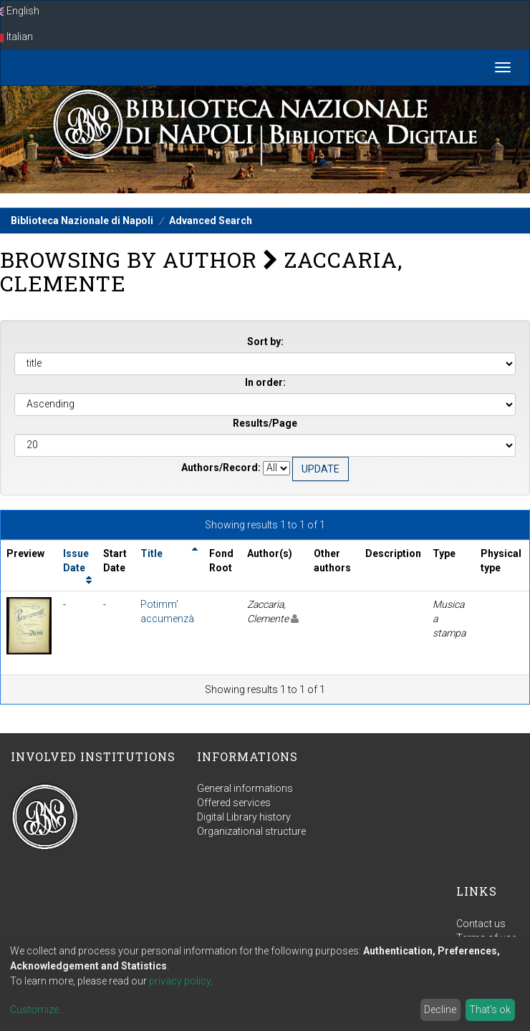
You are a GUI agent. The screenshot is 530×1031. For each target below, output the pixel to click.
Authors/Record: (221, 467)
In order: (265, 382)
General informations (245, 788)
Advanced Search (210, 220)
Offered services (234, 802)
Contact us (481, 923)
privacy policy (180, 981)
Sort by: (265, 341)
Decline (440, 1009)
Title (151, 553)
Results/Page (265, 423)
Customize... (37, 1009)
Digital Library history (244, 817)
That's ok (490, 1009)
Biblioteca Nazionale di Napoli (82, 220)
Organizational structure (251, 831)
